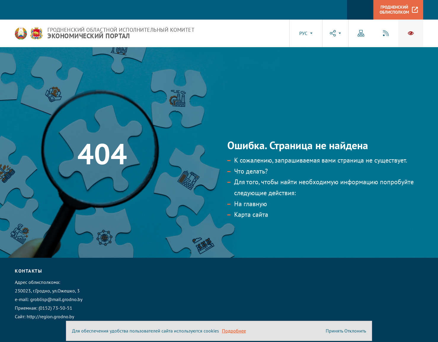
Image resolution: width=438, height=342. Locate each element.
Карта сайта (251, 214)
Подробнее (234, 331)
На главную (250, 204)
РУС (303, 33)
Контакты (28, 271)
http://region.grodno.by (50, 316)
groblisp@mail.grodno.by (56, 299)
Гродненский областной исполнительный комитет (120, 33)
